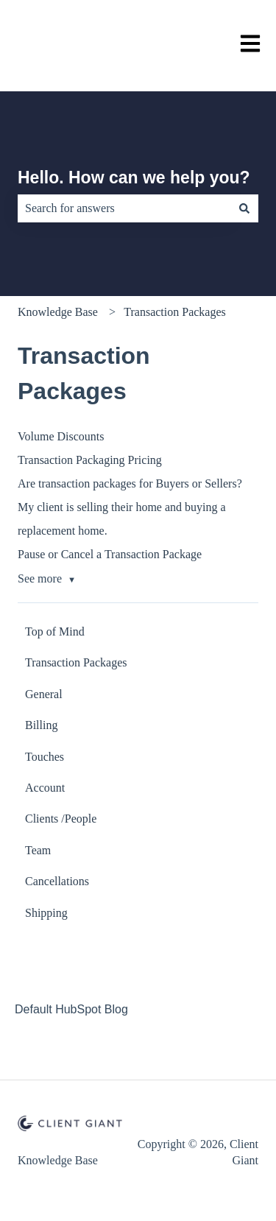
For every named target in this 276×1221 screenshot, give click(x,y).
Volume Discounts (61, 436)
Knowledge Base (58, 312)
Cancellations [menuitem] (57, 881)
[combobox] (124, 208)
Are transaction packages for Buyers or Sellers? (130, 483)
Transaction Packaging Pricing (90, 460)
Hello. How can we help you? (134, 177)
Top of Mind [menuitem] (55, 631)
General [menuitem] (44, 694)
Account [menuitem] (45, 787)
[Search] (244, 208)
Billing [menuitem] (41, 725)
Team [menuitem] (38, 850)
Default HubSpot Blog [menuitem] (71, 1009)
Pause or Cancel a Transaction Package (110, 554)
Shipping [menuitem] (46, 913)
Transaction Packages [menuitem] (76, 662)
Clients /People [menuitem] (60, 818)
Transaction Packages (175, 312)
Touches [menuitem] (44, 756)
